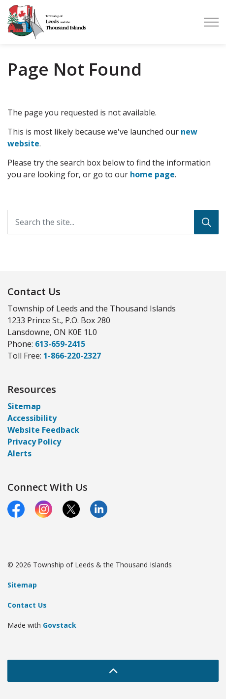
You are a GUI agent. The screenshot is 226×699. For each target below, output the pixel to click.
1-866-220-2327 (72, 355)
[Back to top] (113, 671)
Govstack (59, 625)
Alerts (19, 453)
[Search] (206, 222)
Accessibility (32, 418)
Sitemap (24, 406)
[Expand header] (211, 22)
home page (152, 174)
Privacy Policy (34, 441)
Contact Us (27, 605)
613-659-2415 (60, 343)
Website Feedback (43, 429)
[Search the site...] (113, 222)
